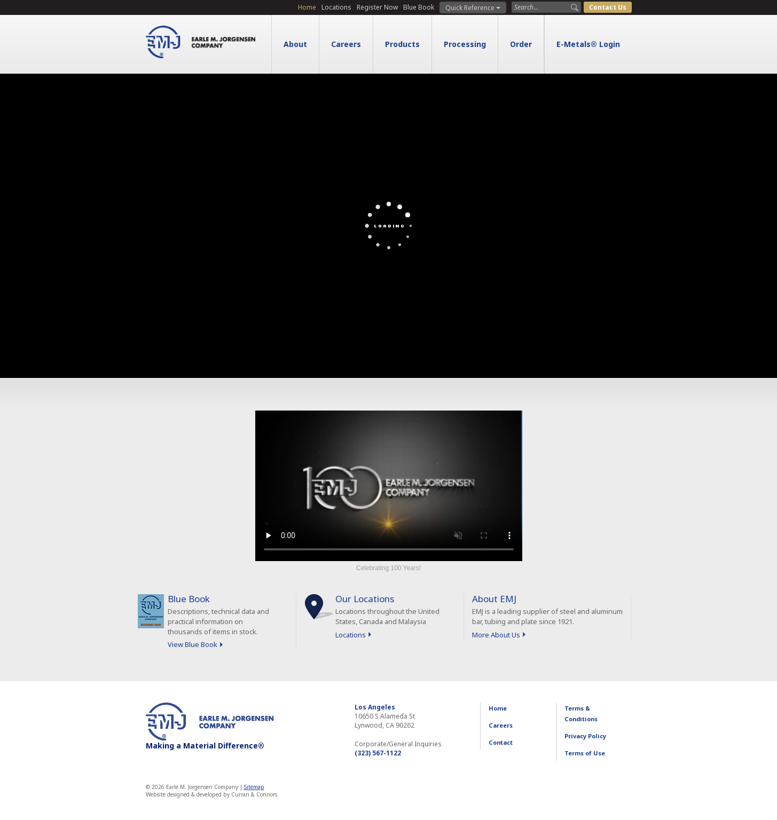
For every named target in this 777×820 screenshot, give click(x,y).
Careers (346, 44)
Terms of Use (584, 753)
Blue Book (418, 7)
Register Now (377, 7)
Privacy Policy (585, 736)
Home (307, 7)
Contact (501, 742)
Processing (465, 44)
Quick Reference (472, 7)
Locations (336, 7)
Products (402, 44)
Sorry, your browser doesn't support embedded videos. (388, 486)
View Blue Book (192, 644)
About (295, 44)
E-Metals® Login (588, 44)
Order (521, 44)
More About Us (496, 635)
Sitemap (254, 787)
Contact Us (607, 7)
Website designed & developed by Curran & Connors (211, 794)
